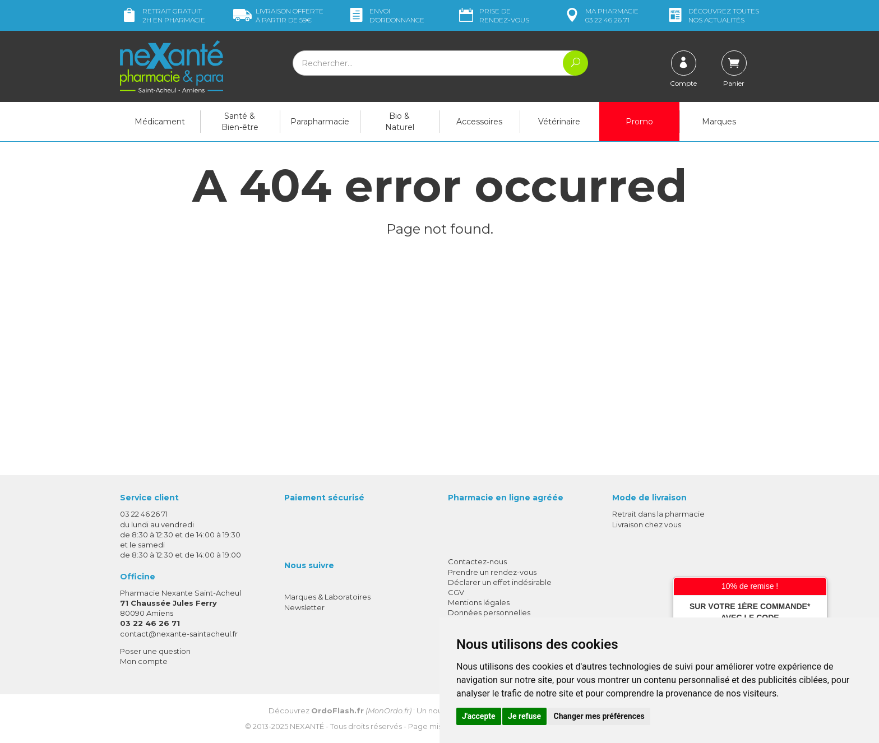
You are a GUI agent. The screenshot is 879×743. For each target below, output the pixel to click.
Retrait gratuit (162, 15)
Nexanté (307, 726)
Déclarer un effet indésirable (500, 582)
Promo (639, 122)
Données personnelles (489, 612)
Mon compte (144, 661)
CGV (456, 592)
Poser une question (155, 651)
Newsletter (304, 607)
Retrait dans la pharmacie (658, 513)
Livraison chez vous (646, 524)
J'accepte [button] (479, 716)
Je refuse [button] (524, 716)
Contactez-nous (477, 561)
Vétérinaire (559, 122)
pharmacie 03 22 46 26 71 (601, 15)
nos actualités (712, 15)
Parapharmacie (319, 122)
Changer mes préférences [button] (599, 716)
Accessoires (479, 122)
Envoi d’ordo (385, 15)
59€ (278, 15)
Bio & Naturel (399, 121)
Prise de (493, 15)
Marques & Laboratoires (327, 596)
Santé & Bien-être (239, 121)
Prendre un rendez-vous (492, 572)
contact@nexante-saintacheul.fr (179, 634)
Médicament (160, 122)
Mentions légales (479, 602)
